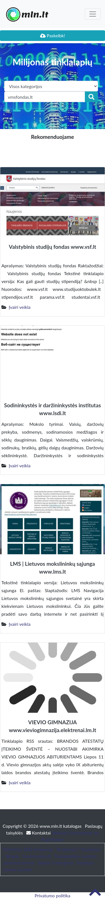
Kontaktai (39, 832)
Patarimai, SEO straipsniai (28, 849)
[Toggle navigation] (93, 14)
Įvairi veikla (20, 307)
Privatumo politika (53, 895)
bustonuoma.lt (37, 856)
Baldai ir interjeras (55, 862)
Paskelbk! (52, 35)
